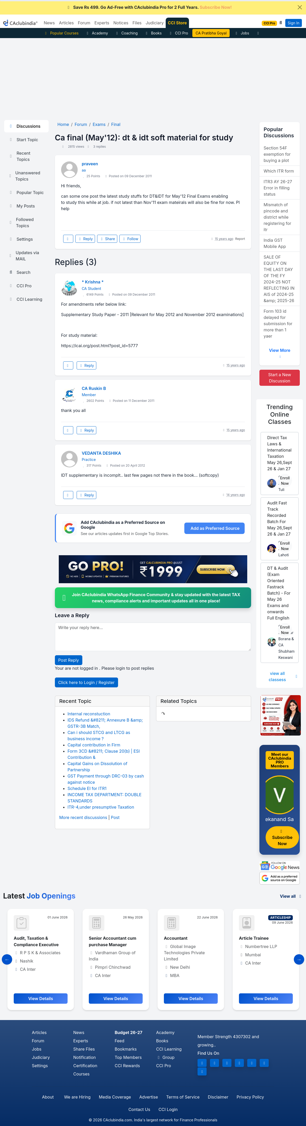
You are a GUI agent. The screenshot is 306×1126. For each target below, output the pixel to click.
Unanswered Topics (24, 176)
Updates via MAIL (23, 255)
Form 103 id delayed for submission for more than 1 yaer (278, 324)
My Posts (21, 206)
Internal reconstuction (89, 713)
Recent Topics (19, 156)
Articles (39, 1032)
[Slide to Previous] (7, 959)
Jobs (241, 33)
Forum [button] (84, 22)
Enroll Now (285, 481)
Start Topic (23, 139)
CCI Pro (178, 33)
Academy (96, 33)
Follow (130, 239)
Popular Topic (26, 192)
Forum (38, 1040)
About (48, 1097)
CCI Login (168, 1109)
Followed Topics (21, 222)
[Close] (300, 7)
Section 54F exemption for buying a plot (277, 154)
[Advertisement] (153, 77)
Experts (80, 1040)
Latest (39, 896)
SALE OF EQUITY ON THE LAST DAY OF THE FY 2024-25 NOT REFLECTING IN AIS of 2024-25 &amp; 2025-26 (279, 278)
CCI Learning (25, 299)
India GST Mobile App (275, 243)
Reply (85, 239)
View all (291, 896)
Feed (119, 1040)
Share (107, 239)
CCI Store (177, 22)
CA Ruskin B (94, 388)
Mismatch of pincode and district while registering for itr (277, 217)
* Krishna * (93, 281)
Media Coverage (115, 1097)
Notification (84, 1057)
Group (165, 1057)
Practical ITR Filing (211, 33)
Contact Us (139, 1109)
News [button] (49, 22)
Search (19, 272)
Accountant (251, 938)
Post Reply (68, 660)
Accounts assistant (33, 938)
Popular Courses (60, 33)
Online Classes (279, 414)
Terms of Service (183, 1097)
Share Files (84, 1049)
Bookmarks (126, 1049)
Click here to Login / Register (86, 682)
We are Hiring (77, 1097)
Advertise (148, 1097)
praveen (90, 163)
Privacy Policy (250, 1097)
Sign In (293, 23)
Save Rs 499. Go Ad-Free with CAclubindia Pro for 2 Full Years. (149, 7)
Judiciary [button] (155, 22)
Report (240, 239)
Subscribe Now (282, 837)
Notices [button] (120, 22)
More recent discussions (83, 817)
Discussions (24, 126)
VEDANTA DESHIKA (101, 453)
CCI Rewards (127, 1065)
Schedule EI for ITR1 (87, 788)
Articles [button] (66, 22)
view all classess (284, 676)
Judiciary (41, 1057)
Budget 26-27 (128, 1032)
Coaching (126, 33)
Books (153, 33)
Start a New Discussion (279, 377)
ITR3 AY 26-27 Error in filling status (278, 188)
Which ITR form (279, 171)
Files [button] (137, 22)
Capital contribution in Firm (94, 744)
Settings (20, 239)
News (78, 1032)
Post (115, 817)
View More (279, 352)
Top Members (128, 1057)
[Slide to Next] (299, 959)
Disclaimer (218, 1097)
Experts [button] (101, 22)
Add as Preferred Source (215, 528)
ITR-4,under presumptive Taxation (101, 807)
